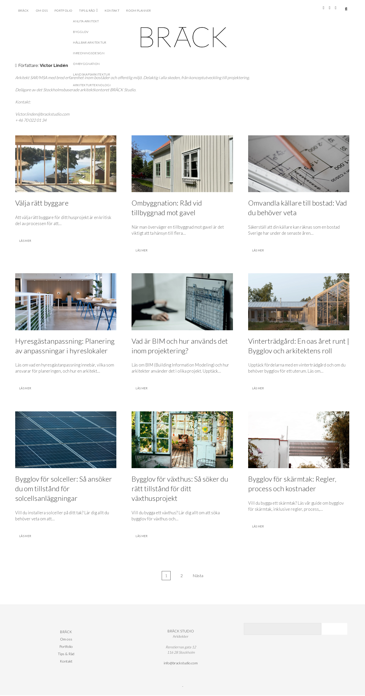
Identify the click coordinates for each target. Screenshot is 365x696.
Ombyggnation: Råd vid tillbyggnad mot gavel (182, 163)
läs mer (27, 242)
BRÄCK (23, 10)
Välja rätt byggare (65, 163)
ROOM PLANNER (138, 10)
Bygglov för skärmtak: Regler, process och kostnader (298, 440)
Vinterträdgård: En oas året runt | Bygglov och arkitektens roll (298, 302)
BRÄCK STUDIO (181, 632)
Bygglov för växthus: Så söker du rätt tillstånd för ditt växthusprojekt (182, 440)
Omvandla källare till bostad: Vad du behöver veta (298, 163)
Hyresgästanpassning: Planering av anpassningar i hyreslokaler (65, 302)
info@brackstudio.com (181, 664)
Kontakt (112, 10)
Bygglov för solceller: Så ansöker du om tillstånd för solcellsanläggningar (65, 440)
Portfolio (63, 10)
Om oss (42, 10)
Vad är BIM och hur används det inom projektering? (182, 302)
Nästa (198, 576)
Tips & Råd (87, 10)
